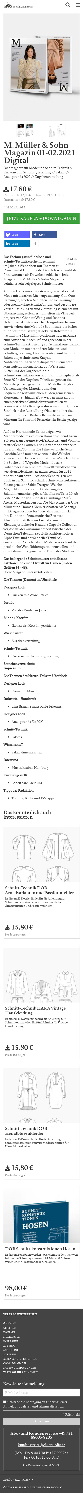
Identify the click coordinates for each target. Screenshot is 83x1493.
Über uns (9, 1328)
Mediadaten (11, 1336)
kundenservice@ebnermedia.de (41, 1444)
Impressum (10, 1341)
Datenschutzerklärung (20, 1359)
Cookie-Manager (15, 1363)
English (70, 263)
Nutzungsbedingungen (19, 1367)
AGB (22, 207)
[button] (68, 5)
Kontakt (9, 1332)
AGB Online (11, 1350)
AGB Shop (9, 1345)
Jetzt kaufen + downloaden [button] (41, 218)
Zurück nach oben (17, 1480)
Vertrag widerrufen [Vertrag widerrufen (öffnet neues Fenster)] (20, 1314)
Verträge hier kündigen (20, 1372)
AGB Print (9, 1354)
